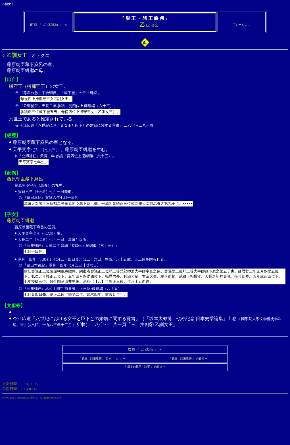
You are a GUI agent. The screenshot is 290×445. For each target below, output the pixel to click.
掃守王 (15, 86)
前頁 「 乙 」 (46, 24)
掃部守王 (36, 86)
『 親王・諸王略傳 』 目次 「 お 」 (100, 358)
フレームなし (241, 24)
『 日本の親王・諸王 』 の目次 (143, 366)
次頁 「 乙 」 (143, 349)
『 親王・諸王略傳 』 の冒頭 (186, 358)
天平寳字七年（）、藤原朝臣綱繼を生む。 (150, 156)
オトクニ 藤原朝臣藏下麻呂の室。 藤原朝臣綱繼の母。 (145, 151)
